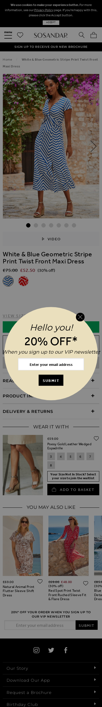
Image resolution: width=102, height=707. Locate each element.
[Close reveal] (80, 317)
